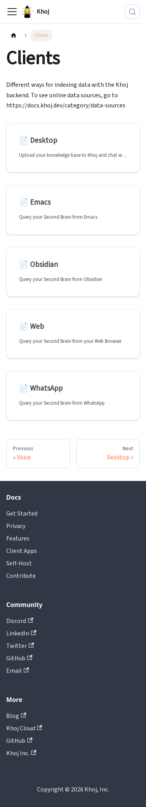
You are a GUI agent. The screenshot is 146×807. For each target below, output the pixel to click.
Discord (19, 621)
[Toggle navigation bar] (12, 12)
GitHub (19, 658)
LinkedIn (21, 633)
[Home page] (13, 36)
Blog (16, 716)
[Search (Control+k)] (132, 11)
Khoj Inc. (21, 753)
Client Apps (21, 551)
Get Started (21, 513)
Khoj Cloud (24, 728)
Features (18, 538)
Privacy (15, 526)
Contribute (21, 576)
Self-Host (19, 563)
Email (17, 671)
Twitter (20, 646)
